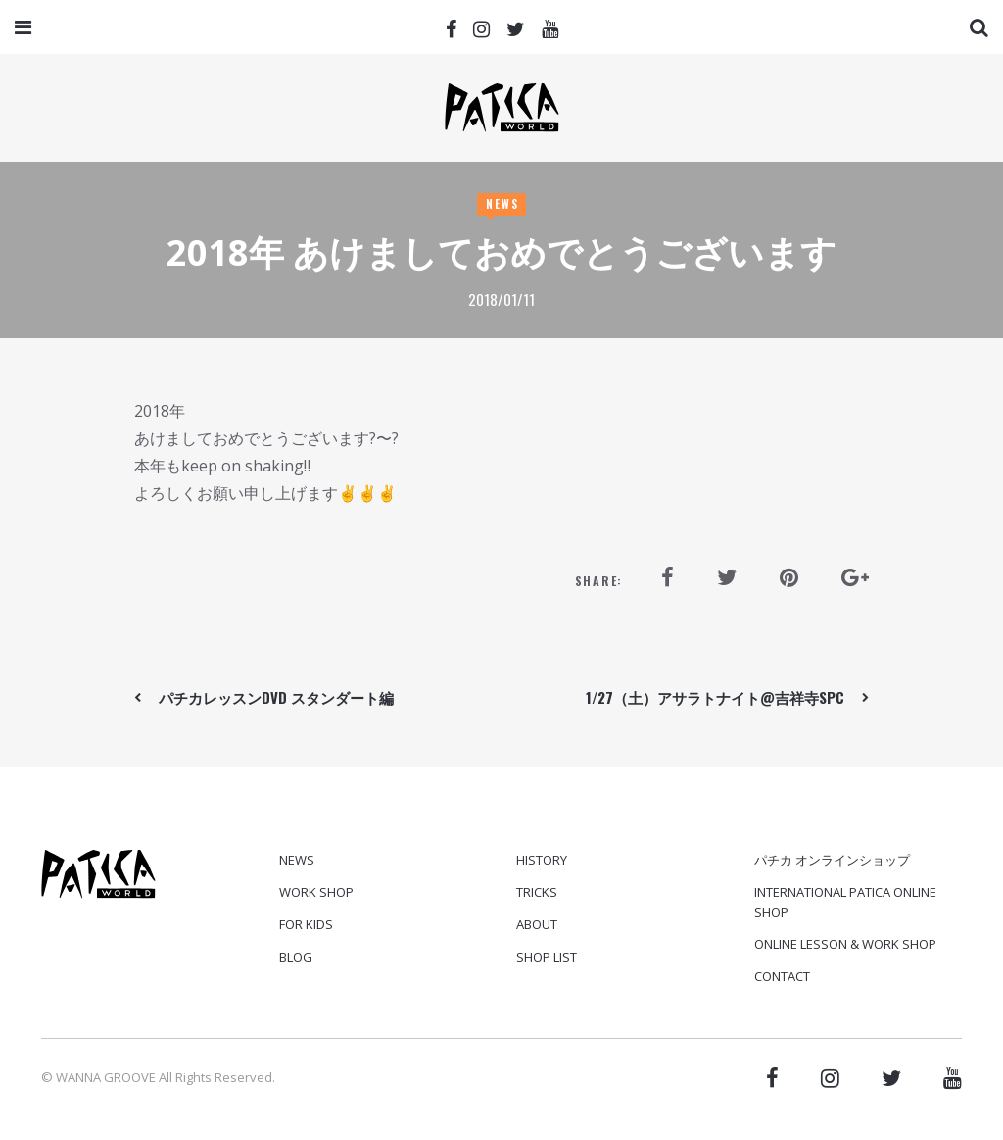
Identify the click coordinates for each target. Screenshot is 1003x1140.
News (502, 204)
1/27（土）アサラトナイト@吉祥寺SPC (715, 697)
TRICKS (536, 892)
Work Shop (316, 892)
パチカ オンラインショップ (832, 859)
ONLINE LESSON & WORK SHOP (845, 944)
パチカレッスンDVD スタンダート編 (276, 697)
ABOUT (536, 924)
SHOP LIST (546, 957)
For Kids (306, 924)
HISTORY (541, 859)
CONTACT (782, 976)
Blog (295, 957)
